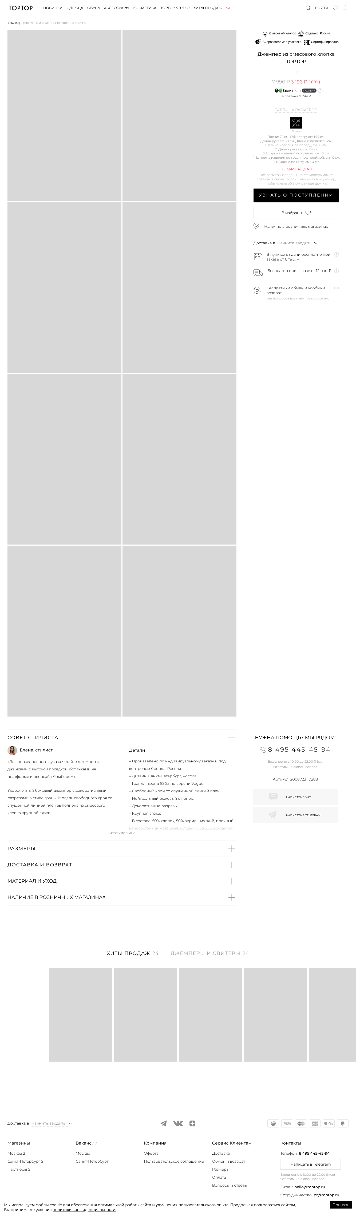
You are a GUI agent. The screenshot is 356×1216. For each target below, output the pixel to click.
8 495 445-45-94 (314, 1153)
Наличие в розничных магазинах (296, 226)
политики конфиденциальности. (84, 1209)
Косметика (144, 8)
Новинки (52, 8)
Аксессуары (116, 8)
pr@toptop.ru (326, 1195)
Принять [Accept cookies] (341, 1204)
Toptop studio (174, 8)
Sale (230, 8)
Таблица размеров (296, 110)
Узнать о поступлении (296, 195)
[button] (121, 738)
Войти (321, 8)
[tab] (133, 956)
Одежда (74, 8)
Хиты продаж (207, 8)
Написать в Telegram (310, 1164)
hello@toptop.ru (309, 1187)
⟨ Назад (14, 23)
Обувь (93, 8)
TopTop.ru (20, 8)
